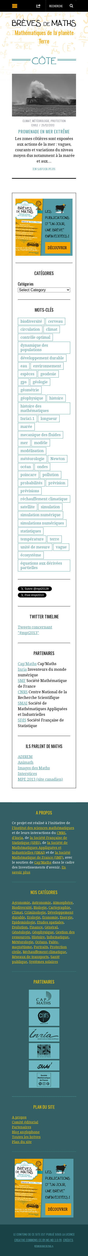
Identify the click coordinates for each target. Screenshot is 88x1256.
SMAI (22, 703)
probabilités (31, 483)
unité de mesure (35, 547)
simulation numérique (40, 515)
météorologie (32, 459)
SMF (22, 680)
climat (51, 329)
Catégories (26, 284)
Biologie (40, 907)
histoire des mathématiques (34, 408)
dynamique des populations (34, 347)
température (32, 539)
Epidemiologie (23, 922)
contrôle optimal (35, 337)
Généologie (21, 932)
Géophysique (43, 932)
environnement (47, 366)
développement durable (42, 358)
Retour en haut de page (44, 1245)
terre (54, 539)
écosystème (30, 555)
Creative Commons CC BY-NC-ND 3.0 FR (38, 1240)
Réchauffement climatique (44, 952)
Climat (27, 121)
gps (23, 382)
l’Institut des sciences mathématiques (43, 828)
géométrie (29, 390)
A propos (19, 1117)
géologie (40, 382)
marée (26, 426)
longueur (49, 418)
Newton (57, 459)
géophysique (31, 398)
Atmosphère (63, 902)
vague (61, 547)
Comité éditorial (25, 1122)
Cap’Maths (42, 862)
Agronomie (21, 902)
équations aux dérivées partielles (41, 565)
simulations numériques (42, 523)
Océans (41, 942)
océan (25, 467)
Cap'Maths (27, 664)
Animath (25, 762)
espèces (27, 374)
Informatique (58, 937)
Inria (22, 669)
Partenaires (21, 1127)
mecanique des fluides (40, 435)
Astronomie (41, 902)
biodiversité (31, 321)
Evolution (20, 927)
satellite (27, 507)
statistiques (30, 531)
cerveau (55, 321)
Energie (66, 917)
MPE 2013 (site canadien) (40, 779)
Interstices (27, 773)
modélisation (32, 451)
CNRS (23, 692)
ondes (42, 467)
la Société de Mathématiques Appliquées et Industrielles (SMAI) (40, 847)
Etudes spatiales (50, 922)
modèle (40, 443)
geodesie (48, 374)
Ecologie (33, 917)
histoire (56, 398)
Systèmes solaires (43, 962)
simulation (50, 507)
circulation (30, 329)
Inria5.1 (27, 418)
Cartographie (59, 907)
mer (24, 443)
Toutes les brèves (26, 1137)
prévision (56, 483)
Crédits (68, 1240)
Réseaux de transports (30, 957)
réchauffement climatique (44, 499)
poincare (28, 475)
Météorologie (40, 121)
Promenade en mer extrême (44, 131)
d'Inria (17, 838)
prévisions (29, 491)
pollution (50, 475)
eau (23, 366)
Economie (50, 917)
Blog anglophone (26, 1132)
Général (51, 927)
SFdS (22, 720)
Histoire (38, 937)
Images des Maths (34, 768)
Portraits (41, 947)
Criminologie (35, 912)
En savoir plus (44, 169)
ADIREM (25, 757)
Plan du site (22, 1142)
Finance (36, 927)
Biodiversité (22, 907)
